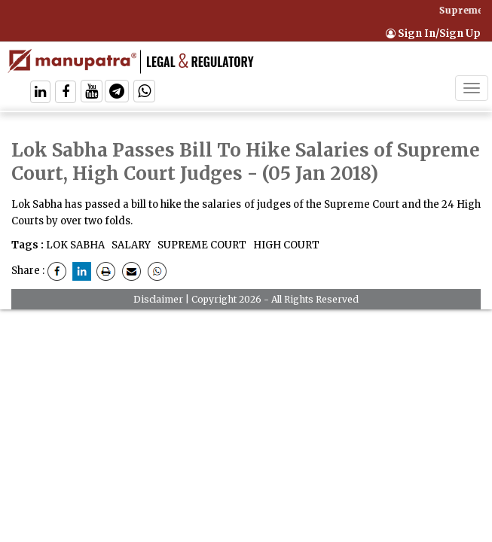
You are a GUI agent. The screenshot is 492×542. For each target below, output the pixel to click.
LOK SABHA (75, 245)
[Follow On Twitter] (91, 93)
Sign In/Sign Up (433, 33)
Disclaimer (158, 299)
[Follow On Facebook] (65, 93)
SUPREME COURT (200, 245)
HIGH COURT (285, 245)
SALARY (130, 245)
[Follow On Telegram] (117, 93)
